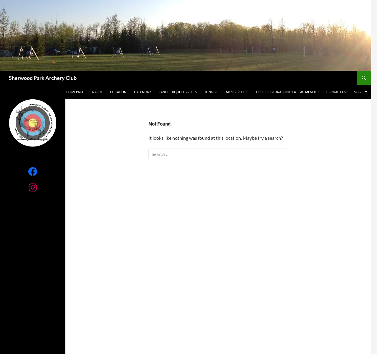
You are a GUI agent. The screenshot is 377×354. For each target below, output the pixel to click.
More (358, 92)
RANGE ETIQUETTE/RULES (177, 92)
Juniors (211, 92)
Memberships (237, 92)
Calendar (142, 92)
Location (118, 92)
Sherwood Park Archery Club (43, 78)
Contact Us (336, 92)
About (97, 92)
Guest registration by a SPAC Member (287, 92)
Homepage (75, 92)
